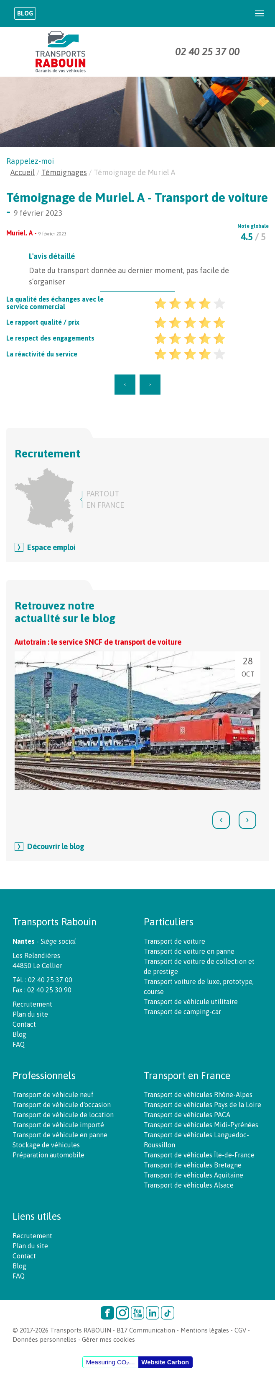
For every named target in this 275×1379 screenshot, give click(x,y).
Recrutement (32, 1004)
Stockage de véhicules (46, 1145)
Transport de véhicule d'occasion (62, 1104)
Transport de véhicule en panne (60, 1135)
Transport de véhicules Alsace (189, 1185)
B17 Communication (146, 1330)
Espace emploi (51, 547)
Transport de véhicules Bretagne (193, 1165)
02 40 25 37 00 (207, 51)
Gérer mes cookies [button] (108, 1339)
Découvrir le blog (55, 846)
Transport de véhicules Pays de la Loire (202, 1104)
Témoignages (64, 172)
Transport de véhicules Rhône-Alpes (198, 1094)
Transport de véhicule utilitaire (191, 1001)
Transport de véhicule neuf (53, 1094)
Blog (25, 13)
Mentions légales (205, 1330)
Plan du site (30, 1014)
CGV (240, 1330)
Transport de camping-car (182, 1011)
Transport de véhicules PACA (187, 1114)
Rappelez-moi (30, 161)
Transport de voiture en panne (189, 951)
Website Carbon (165, 1362)
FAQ (19, 1044)
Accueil (22, 172)
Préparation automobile (48, 1155)
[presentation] (221, 820)
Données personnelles (44, 1339)
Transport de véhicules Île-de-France (199, 1155)
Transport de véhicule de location (63, 1114)
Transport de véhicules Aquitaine (193, 1175)
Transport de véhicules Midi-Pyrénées (201, 1125)
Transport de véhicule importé (58, 1125)
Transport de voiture (174, 941)
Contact (24, 1024)
